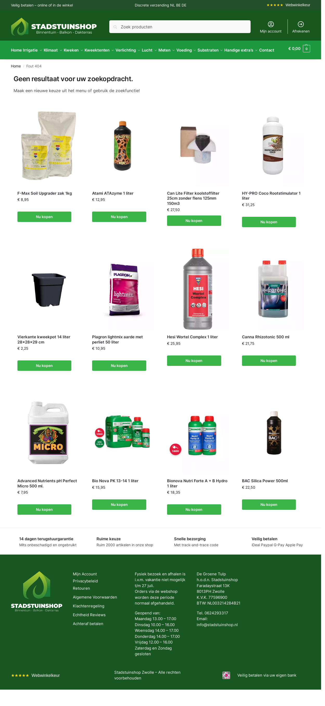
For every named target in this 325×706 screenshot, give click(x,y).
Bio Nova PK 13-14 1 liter (115, 493)
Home (16, 79)
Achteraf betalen (88, 636)
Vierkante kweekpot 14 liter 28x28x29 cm (43, 352)
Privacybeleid (85, 593)
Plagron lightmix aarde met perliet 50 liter (117, 352)
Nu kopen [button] (44, 229)
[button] (300, 56)
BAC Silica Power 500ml (265, 493)
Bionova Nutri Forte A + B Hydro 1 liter (197, 496)
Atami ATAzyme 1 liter (112, 205)
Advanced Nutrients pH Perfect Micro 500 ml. (47, 496)
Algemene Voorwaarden (95, 609)
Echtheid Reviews (89, 627)
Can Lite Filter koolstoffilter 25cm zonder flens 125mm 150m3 (193, 210)
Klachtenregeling (88, 618)
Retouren (81, 600)
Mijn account (271, 27)
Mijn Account (85, 586)
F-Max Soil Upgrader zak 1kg (44, 205)
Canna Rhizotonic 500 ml (265, 349)
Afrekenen (301, 27)
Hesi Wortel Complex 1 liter (192, 349)
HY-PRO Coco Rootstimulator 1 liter (271, 208)
